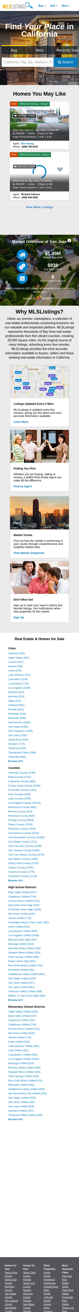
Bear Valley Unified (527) (22, 892)
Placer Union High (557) (22, 961)
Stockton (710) (16, 743)
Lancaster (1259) (18, 679)
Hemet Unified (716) (19, 918)
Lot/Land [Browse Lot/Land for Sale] (48, 1297)
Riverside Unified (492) (21, 969)
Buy (40, 5)
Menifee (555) (16, 692)
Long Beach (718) (18, 683)
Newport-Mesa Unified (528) (24, 952)
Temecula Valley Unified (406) (25, 991)
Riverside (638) (17, 718)
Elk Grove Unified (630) (21, 1033)
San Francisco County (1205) (25, 845)
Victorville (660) (17, 756)
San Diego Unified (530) (22, 978)
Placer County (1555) (20, 824)
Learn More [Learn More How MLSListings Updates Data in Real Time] (21, 421)
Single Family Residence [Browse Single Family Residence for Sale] (49, 1276)
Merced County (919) (20, 811)
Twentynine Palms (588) (22, 752)
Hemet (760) (15, 666)
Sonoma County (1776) (21, 871)
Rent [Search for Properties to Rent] (39, 50)
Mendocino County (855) (22, 807)
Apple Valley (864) (18, 657)
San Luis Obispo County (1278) (26, 854)
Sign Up (19, 617)
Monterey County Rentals (28, 1297)
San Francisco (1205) (20, 730)
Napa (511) (14, 700)
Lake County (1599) (19, 798)
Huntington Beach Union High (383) (28, 922)
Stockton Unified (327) (21, 1110)
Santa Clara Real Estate (67, 1290)
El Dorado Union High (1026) (24, 909)
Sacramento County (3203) (23, 833)
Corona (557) (16, 662)
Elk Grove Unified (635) (21, 913)
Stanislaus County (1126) (22, 876)
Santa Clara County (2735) (23, 863)
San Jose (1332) (17, 735)
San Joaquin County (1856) (24, 850)
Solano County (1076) (20, 867)
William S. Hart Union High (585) (26, 995)
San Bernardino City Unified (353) (27, 1093)
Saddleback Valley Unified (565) (26, 974)
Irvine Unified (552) (19, 926)
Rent (65, 5)
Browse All (15, 761)
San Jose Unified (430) (21, 1102)
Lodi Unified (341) (18, 1050)
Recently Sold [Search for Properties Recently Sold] (66, 50)
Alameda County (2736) (21, 772)
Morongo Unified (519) (21, 943)
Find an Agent (23, 486)
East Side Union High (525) (24, 905)
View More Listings (39, 207)
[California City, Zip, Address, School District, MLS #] (28, 62)
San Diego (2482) (18, 726)
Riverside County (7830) (22, 828)
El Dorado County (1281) (22, 789)
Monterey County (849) (21, 815)
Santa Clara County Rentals (29, 1276)
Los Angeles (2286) (19, 687)
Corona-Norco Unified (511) (24, 900)
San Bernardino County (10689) (26, 837)
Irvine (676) (14, 670)
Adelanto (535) (16, 653)
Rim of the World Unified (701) (25, 965)
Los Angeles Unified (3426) (23, 935)
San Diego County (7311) (22, 841)
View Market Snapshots (29, 553)
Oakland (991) (16, 705)
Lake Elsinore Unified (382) (23, 1046)
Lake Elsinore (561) (19, 674)
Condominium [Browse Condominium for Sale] (51, 1286)
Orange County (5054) (21, 820)
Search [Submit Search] (65, 62)
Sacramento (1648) (19, 722)
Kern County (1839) (19, 794)
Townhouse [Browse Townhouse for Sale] (50, 1283)
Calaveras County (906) (21, 781)
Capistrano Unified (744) (22, 896)
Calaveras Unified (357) (21, 1020)
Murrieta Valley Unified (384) (24, 948)
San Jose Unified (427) (21, 982)
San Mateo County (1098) (23, 858)
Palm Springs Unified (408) (23, 956)
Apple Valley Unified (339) (23, 1011)
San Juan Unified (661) (21, 987)
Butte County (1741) (19, 777)
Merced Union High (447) (22, 939)
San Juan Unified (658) (21, 1106)
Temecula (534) (17, 748)
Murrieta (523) (16, 696)
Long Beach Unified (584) (22, 931)
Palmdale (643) (17, 713)
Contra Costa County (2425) (24, 785)
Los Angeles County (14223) (24, 802)
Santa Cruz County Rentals (29, 1287)
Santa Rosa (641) (18, 739)
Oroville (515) (16, 709)
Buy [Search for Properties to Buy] (14, 50)
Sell (52, 5)
